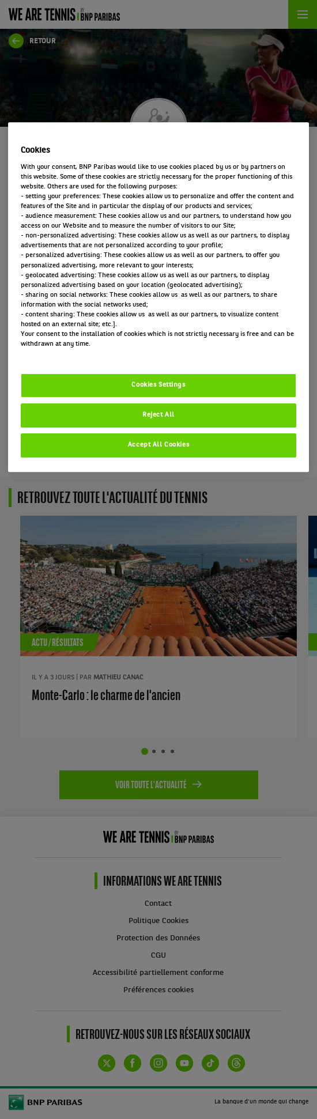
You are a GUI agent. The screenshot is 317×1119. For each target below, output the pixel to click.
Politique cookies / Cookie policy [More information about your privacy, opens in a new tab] (71, 353)
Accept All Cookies (158, 444)
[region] (159, 297)
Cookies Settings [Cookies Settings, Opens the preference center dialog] (158, 384)
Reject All (158, 414)
